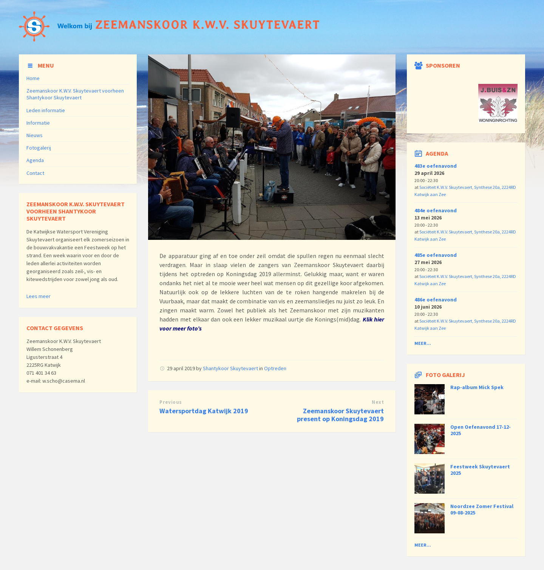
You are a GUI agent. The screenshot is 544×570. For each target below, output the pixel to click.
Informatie (38, 122)
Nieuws (34, 135)
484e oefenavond (435, 210)
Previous (170, 402)
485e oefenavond (435, 255)
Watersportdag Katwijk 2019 (203, 410)
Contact (35, 173)
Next (378, 402)
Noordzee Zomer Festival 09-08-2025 (481, 509)
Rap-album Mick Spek (477, 387)
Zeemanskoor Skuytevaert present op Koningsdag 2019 (340, 414)
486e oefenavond (435, 299)
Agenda (35, 160)
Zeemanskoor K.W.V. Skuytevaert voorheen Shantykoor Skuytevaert (75, 94)
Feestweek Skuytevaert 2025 (480, 469)
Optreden (275, 368)
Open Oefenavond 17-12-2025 (480, 430)
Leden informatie (45, 110)
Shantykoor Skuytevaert (230, 368)
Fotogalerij (38, 147)
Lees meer (38, 296)
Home (33, 78)
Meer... (422, 343)
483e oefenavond (435, 165)
